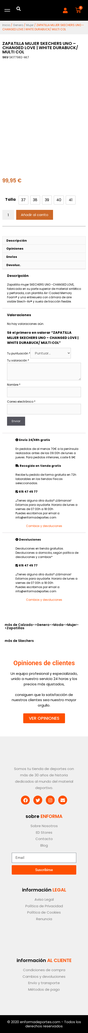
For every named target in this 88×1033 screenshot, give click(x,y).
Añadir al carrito (34, 214)
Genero (18, 25)
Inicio (6, 25)
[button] (19, 8)
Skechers (26, 640)
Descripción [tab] (16, 240)
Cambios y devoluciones (44, 526)
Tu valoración (18, 360)
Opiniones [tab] (14, 248)
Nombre (13, 385)
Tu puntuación (18, 353)
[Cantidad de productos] (8, 215)
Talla (10, 199)
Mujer (30, 25)
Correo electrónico (21, 402)
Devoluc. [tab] (13, 265)
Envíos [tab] (11, 257)
